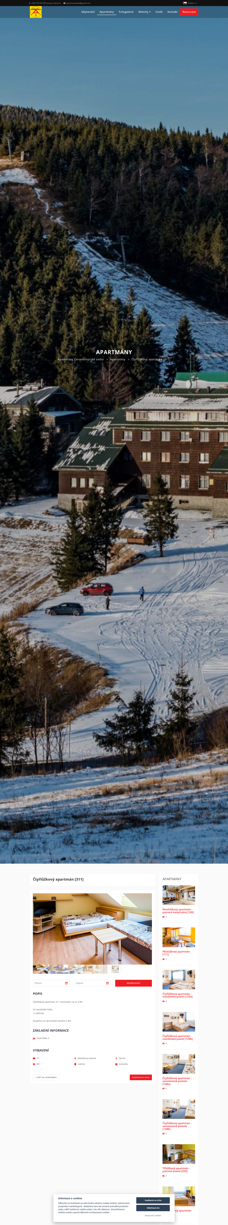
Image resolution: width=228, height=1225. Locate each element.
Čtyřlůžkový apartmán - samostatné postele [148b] (177, 1126)
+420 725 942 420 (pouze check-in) (45, 3)
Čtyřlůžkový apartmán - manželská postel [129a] (178, 995)
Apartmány (107, 11)
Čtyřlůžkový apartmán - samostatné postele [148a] (177, 1080)
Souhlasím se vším (153, 1200)
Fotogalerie (126, 11)
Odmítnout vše (153, 1208)
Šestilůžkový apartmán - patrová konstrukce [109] (178, 911)
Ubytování (88, 11)
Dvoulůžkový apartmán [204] (177, 1212)
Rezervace (189, 11)
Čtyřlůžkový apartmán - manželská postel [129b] (178, 1037)
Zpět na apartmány (46, 1077)
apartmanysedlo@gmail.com (77, 3)
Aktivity (144, 11)
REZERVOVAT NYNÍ (140, 1077)
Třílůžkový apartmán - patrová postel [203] (176, 1169)
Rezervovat (133, 983)
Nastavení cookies (153, 1215)
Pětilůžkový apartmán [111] (176, 953)
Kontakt (173, 11)
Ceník (159, 11)
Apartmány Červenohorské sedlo (81, 359)
